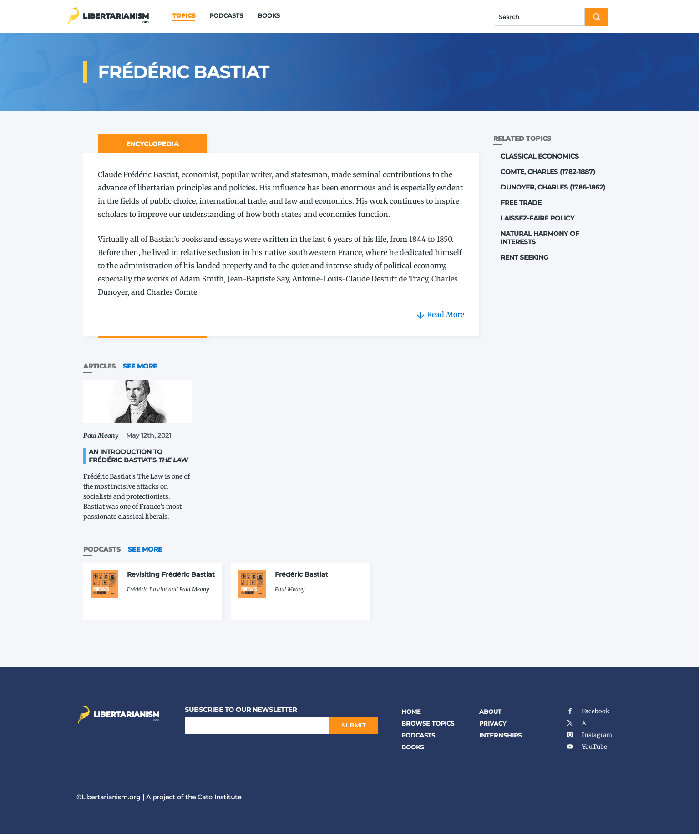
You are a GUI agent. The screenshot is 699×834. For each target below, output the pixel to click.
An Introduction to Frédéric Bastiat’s (138, 456)
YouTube (586, 747)
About (490, 711)
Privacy (493, 723)
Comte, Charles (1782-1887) (548, 172)
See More (140, 366)
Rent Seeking (524, 257)
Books (269, 15)
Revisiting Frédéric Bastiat (171, 574)
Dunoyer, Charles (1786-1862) (553, 187)
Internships (500, 735)
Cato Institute (219, 797)
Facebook (587, 711)
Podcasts (226, 15)
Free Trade (521, 203)
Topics (183, 15)
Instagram (589, 735)
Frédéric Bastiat (301, 574)
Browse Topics (427, 723)
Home (411, 711)
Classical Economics (540, 156)
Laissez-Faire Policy (537, 218)
